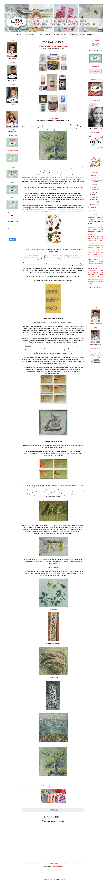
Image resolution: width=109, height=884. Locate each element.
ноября (94, 184)
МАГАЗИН (90, 34)
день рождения (99, 227)
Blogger (63, 879)
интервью (100, 234)
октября (94, 187)
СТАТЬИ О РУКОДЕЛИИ (77, 34)
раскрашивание (99, 263)
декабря (94, 178)
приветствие (91, 263)
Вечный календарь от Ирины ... (96, 180)
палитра (101, 257)
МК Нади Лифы (99, 249)
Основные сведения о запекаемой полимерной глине (39, 786)
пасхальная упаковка (95, 261)
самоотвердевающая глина (95, 266)
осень (101, 256)
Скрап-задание (93, 268)
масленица (100, 236)
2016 (91, 175)
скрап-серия (91, 270)
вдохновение (91, 219)
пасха (101, 259)
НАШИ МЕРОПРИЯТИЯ (60, 34)
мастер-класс (93, 238)
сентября (94, 189)
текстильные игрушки (97, 279)
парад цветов (93, 259)
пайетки (96, 257)
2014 (91, 210)
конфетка (91, 236)
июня (93, 192)
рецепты (101, 265)
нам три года (99, 252)
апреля (94, 197)
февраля (94, 202)
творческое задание (95, 276)
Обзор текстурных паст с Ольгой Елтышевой (53, 46)
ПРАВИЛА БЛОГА (30, 34)
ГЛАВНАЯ (18, 34)
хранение (90, 281)
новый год (97, 256)
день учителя (92, 229)
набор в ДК (91, 252)
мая (93, 194)
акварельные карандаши (95, 217)
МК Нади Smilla (92, 250)
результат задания (93, 265)
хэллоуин (95, 281)
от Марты (90, 257)
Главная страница (53, 863)
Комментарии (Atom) (58, 866)
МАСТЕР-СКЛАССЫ (44, 34)
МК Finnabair (100, 250)
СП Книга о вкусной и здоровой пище (95, 272)
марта (94, 199)
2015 (91, 207)
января (94, 204)
